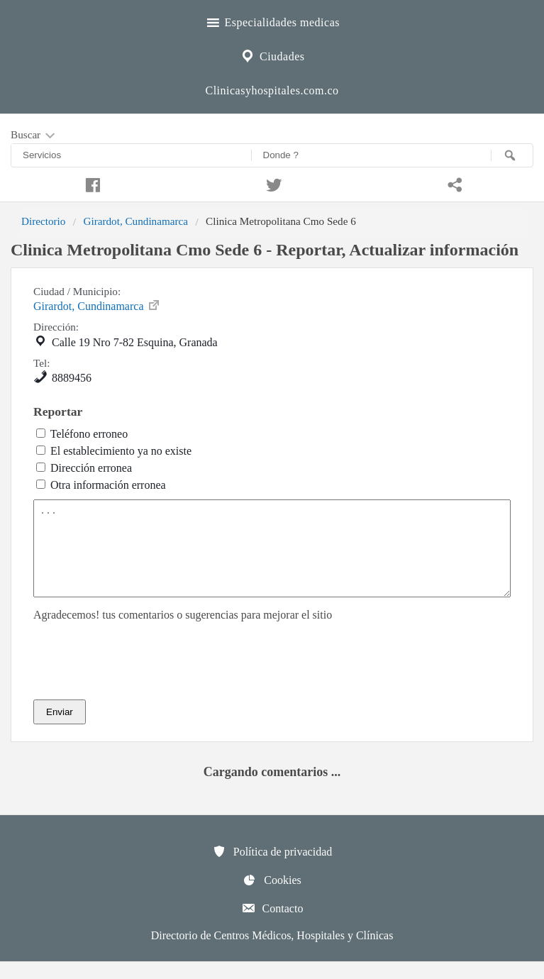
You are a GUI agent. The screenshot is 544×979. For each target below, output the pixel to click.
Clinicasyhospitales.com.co (271, 90)
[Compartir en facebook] (91, 183)
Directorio (43, 221)
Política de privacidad (272, 868)
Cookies (272, 897)
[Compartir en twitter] (272, 183)
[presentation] (141, 677)
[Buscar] (512, 155)
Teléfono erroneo (89, 434)
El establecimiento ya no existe (120, 451)
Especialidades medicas (272, 20)
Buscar (34, 135)
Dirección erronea (91, 468)
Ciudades (271, 54)
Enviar (59, 729)
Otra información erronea (108, 485)
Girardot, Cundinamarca (135, 221)
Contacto (272, 925)
